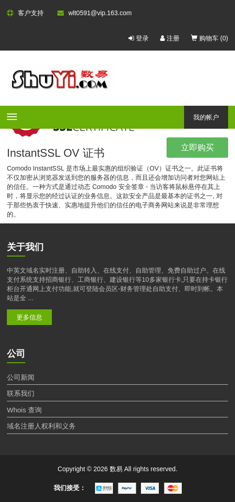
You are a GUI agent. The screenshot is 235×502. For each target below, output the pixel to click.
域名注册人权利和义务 (41, 426)
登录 (139, 38)
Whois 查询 (24, 410)
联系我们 (20, 393)
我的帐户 (206, 117)
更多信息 (29, 317)
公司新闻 (20, 377)
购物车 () (209, 38)
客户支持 (25, 13)
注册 (169, 38)
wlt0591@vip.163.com (94, 13)
